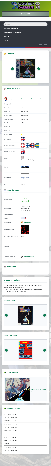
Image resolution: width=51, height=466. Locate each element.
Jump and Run (27, 222)
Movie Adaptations (27, 256)
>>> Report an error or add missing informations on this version (25, 99)
